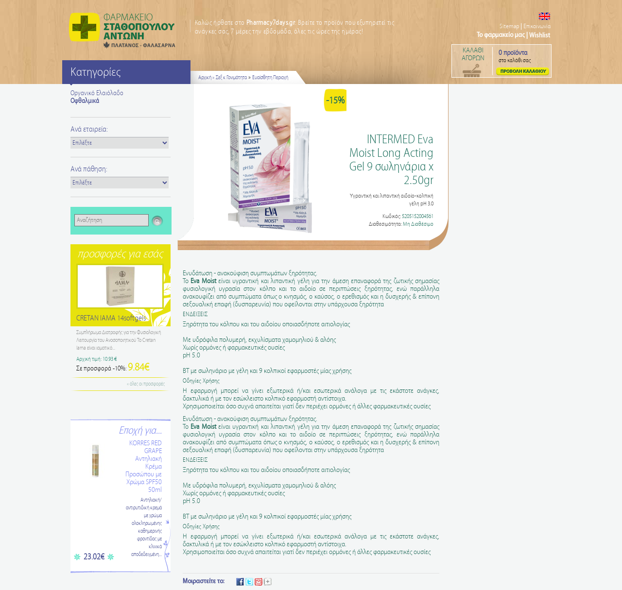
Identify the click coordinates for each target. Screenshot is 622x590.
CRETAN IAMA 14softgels (111, 318)
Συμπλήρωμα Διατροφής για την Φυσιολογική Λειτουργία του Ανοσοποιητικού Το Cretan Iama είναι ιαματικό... (118, 340)
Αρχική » (206, 78)
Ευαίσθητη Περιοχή (270, 78)
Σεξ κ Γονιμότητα (231, 78)
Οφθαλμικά (84, 101)
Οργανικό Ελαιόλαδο (96, 93)
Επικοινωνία (537, 26)
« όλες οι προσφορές (146, 384)
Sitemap (509, 26)
